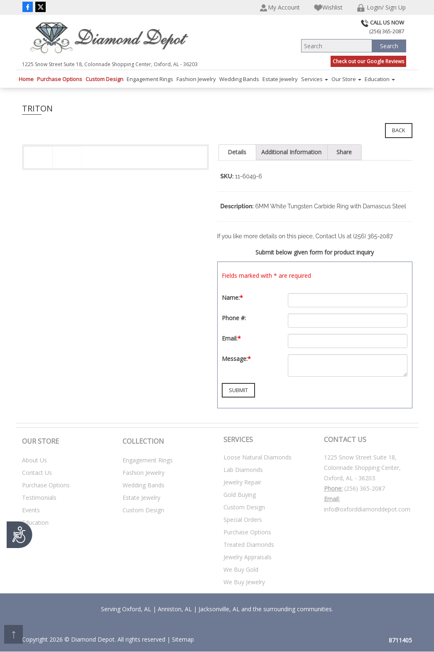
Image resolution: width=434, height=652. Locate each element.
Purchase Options (59, 79)
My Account (280, 7)
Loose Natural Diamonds (257, 457)
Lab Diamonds (243, 470)
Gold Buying (239, 495)
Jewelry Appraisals (247, 557)
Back (398, 130)
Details (237, 152)
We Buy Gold (240, 569)
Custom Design (104, 79)
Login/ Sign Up (381, 7)
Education (380, 79)
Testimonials (39, 497)
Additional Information (291, 152)
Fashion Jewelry (196, 79)
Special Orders (242, 520)
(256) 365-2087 (364, 488)
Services (314, 79)
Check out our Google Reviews (368, 61)
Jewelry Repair (242, 482)
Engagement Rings (150, 79)
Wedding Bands (239, 79)
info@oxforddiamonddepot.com (367, 509)
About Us (34, 460)
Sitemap (183, 639)
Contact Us (37, 473)
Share (344, 152)
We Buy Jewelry (244, 582)
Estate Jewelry (280, 79)
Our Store (346, 79)
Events (31, 510)
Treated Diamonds (248, 544)
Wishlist (328, 7)
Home (26, 79)
